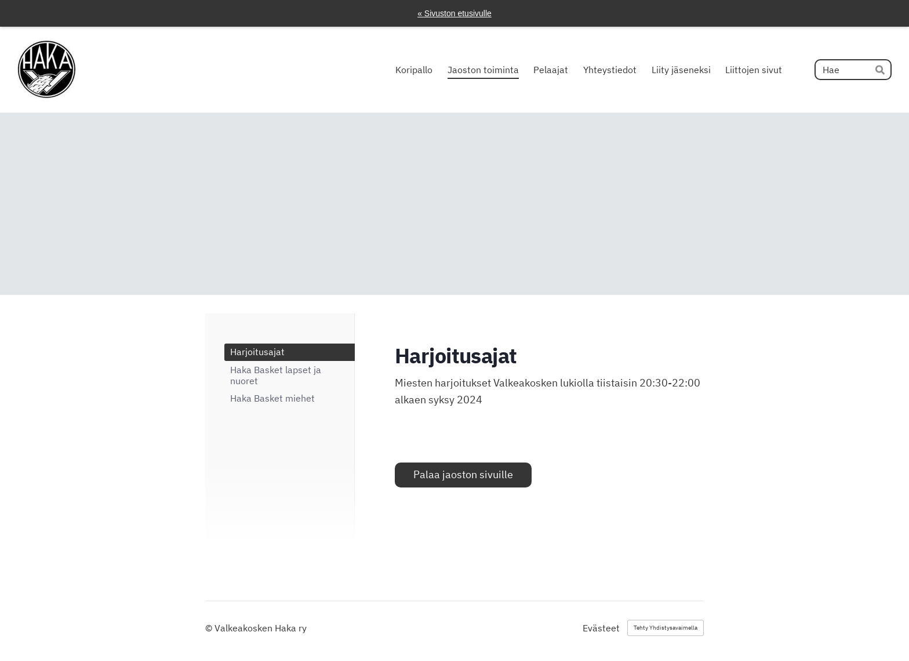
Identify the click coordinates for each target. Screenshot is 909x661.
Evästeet (601, 628)
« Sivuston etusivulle (454, 13)
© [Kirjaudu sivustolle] (209, 628)
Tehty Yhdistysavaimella (665, 627)
